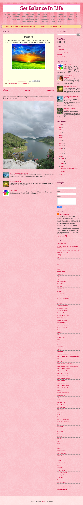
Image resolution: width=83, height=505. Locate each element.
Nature (59, 429)
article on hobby (61, 300)
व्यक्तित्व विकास (61, 271)
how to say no (61, 395)
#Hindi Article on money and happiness (68, 250)
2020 (60, 137)
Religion (59, 448)
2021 (60, 135)
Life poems (60, 409)
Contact (59, 54)
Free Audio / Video (62, 57)
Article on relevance (62, 305)
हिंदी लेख (59, 286)
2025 (60, 124)
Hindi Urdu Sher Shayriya (64, 388)
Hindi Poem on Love (63, 373)
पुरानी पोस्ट (50, 90)
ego (58, 334)
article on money (61, 303)
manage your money (63, 421)
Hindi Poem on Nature (63, 375)
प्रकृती (58, 269)
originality (60, 431)
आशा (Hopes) (61, 255)
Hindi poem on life (62, 371)
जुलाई (62, 174)
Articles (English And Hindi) (50, 26)
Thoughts (60, 477)
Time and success (62, 480)
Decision (14, 83)
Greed (59, 349)
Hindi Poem (60, 361)
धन (58, 262)
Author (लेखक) (61, 49)
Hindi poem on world (63, 385)
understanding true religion (64, 487)
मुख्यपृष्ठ (27, 90)
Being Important (61, 322)
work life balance (62, 489)
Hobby (59, 390)
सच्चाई (58, 276)
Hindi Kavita (60, 359)
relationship (60, 446)
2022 (60, 132)
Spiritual (59, 455)
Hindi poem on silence (63, 378)
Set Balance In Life (41, 8)
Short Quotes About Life (64, 52)
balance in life (61, 313)
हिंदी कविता (60, 284)
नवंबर (62, 161)
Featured (59, 342)
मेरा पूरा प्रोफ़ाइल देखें (62, 236)
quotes (59, 441)
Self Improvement (22, 83)
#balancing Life (61, 243)
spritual (59, 458)
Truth (29, 83)
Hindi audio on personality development (68, 356)
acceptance (60, 288)
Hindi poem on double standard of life (67, 366)
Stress (59, 465)
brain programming (62, 327)
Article (10, 83)
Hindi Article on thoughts (64, 354)
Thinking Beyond (62, 472)
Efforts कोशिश (13, 190)
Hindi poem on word (62, 383)
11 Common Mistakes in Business (19, 173)
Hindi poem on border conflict (65, 363)
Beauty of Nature (62, 320)
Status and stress (62, 463)
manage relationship (63, 419)
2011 (60, 178)
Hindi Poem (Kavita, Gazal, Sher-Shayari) (20, 26)
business (59, 329)
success (59, 467)
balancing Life (61, 317)
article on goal (61, 293)
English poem (61, 337)
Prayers (59, 436)
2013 (60, 156)
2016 (60, 148)
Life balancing (61, 407)
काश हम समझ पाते (61, 257)
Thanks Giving (61, 470)
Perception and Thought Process (69, 168)
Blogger (44, 501)
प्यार (58, 267)
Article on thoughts (62, 310)
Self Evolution (61, 450)
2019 (60, 140)
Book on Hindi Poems (63, 325)
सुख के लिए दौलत (61, 281)
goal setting (60, 346)
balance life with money (63, 315)
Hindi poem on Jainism (63, 368)
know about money (62, 405)
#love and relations (62, 252)
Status (59, 460)
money (59, 424)
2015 (60, 151)
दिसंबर (62, 158)
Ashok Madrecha (64, 214)
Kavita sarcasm (61, 402)
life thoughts (60, 412)
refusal (59, 443)
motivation (60, 426)
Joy (58, 397)
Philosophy (60, 434)
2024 (60, 127)
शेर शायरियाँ (60, 274)
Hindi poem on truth (62, 380)
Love (58, 414)
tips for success (61, 482)
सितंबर (62, 163)
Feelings (59, 344)
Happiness (60, 351)
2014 (60, 153)
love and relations (62, 417)
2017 (60, 145)
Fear (58, 339)
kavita (59, 400)
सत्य (58, 279)
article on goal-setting (63, 296)
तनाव (58, 259)
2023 (60, 130)
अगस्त (62, 166)
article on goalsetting (63, 298)
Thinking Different (62, 475)
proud (59, 438)
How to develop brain (63, 392)
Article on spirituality (62, 308)
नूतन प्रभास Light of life (15, 181)
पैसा (58, 264)
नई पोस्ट (5, 90)
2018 (60, 143)
